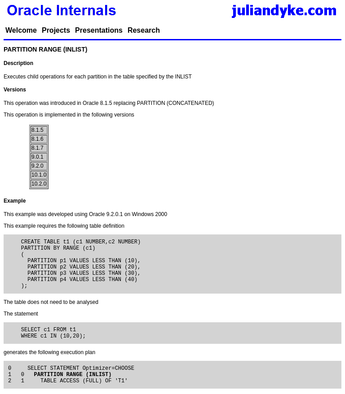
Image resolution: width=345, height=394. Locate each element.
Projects (56, 30)
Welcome (21, 30)
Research (144, 30)
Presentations (99, 30)
